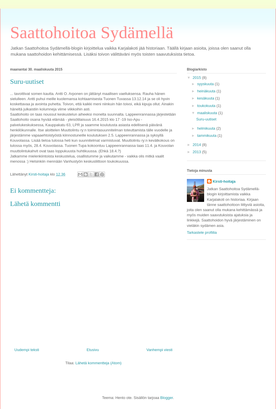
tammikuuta (207, 135)
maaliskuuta (207, 113)
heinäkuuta (206, 91)
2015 (197, 77)
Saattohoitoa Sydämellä (91, 32)
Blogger (166, 398)
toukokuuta (206, 106)
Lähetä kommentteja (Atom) (98, 363)
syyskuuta (206, 84)
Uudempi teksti (26, 350)
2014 (197, 145)
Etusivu (93, 350)
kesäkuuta (206, 98)
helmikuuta (206, 128)
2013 (197, 152)
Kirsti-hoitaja (224, 181)
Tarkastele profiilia (202, 232)
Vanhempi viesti (159, 350)
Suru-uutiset (206, 119)
